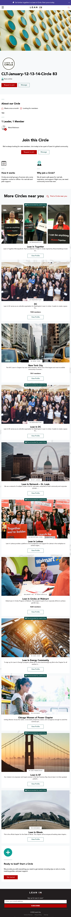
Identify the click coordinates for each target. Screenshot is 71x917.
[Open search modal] (68, 8)
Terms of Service (28, 914)
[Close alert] (69, 2)
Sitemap (46, 914)
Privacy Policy (38, 914)
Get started (11, 877)
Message (24, 85)
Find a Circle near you (56, 196)
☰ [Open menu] (2, 7)
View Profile (35, 256)
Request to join (9, 85)
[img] (35, 224)
